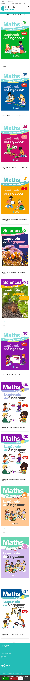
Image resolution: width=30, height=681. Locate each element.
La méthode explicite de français (6, 653)
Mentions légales (3, 664)
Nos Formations (3, 659)
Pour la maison (9, 1)
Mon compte (22, 3)
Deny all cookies (13, 678)
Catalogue (8, 3)
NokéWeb (20, 673)
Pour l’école (3, 1)
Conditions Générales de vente (5, 667)
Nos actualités (3, 658)
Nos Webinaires (3, 661)
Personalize (21, 678)
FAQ (1, 647)
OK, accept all (5, 678)
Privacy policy (26, 678)
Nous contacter (14, 3)
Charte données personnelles (5, 665)
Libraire (3, 3)
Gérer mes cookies (4, 646)
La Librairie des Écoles (13, 673)
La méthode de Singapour (5, 650)
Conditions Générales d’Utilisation (6, 666)
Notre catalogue (3, 657)
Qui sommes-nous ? (4, 656)
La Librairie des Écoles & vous (5, 645)
